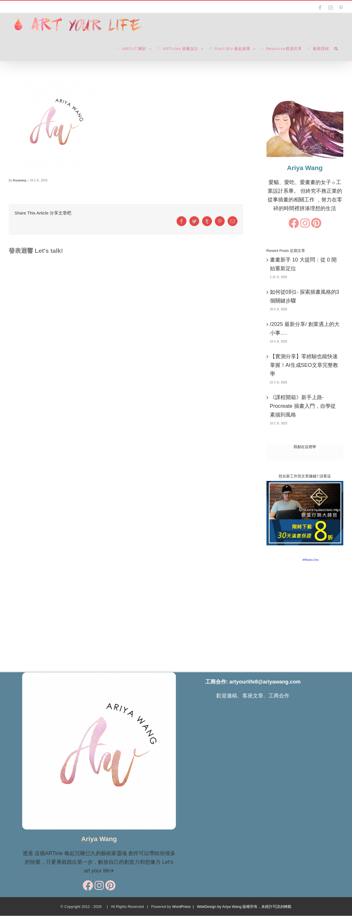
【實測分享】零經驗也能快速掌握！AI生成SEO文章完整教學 (304, 365)
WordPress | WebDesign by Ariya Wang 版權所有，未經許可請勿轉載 (231, 906)
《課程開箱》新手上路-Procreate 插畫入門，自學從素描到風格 (303, 406)
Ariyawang (19, 180)
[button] (336, 49)
